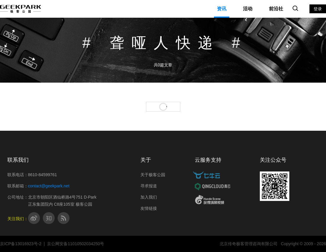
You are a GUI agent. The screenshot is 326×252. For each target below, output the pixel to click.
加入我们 (148, 197)
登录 (318, 8)
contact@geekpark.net (48, 186)
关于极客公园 (152, 174)
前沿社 (276, 8)
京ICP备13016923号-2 (20, 243)
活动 (247, 8)
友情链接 (148, 208)
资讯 (221, 8)
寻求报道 (148, 186)
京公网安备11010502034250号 (75, 243)
